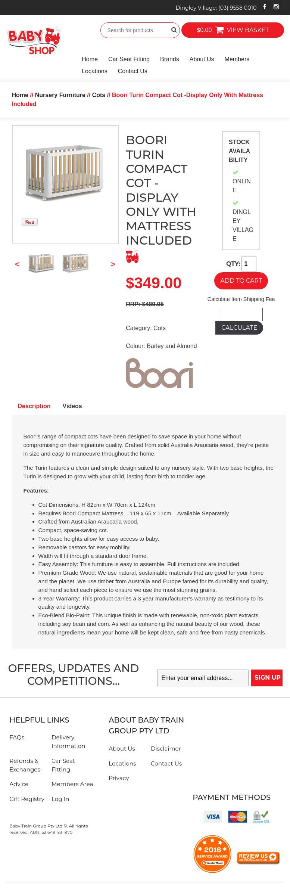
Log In (60, 798)
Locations (94, 71)
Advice (18, 784)
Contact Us (132, 71)
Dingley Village (215, 7)
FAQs (16, 737)
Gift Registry (26, 798)
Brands (169, 59)
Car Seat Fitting (129, 59)
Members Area (72, 784)
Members (237, 59)
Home (90, 59)
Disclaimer (166, 748)
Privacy (119, 778)
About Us (202, 59)
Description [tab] (34, 406)
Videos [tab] (72, 406)
